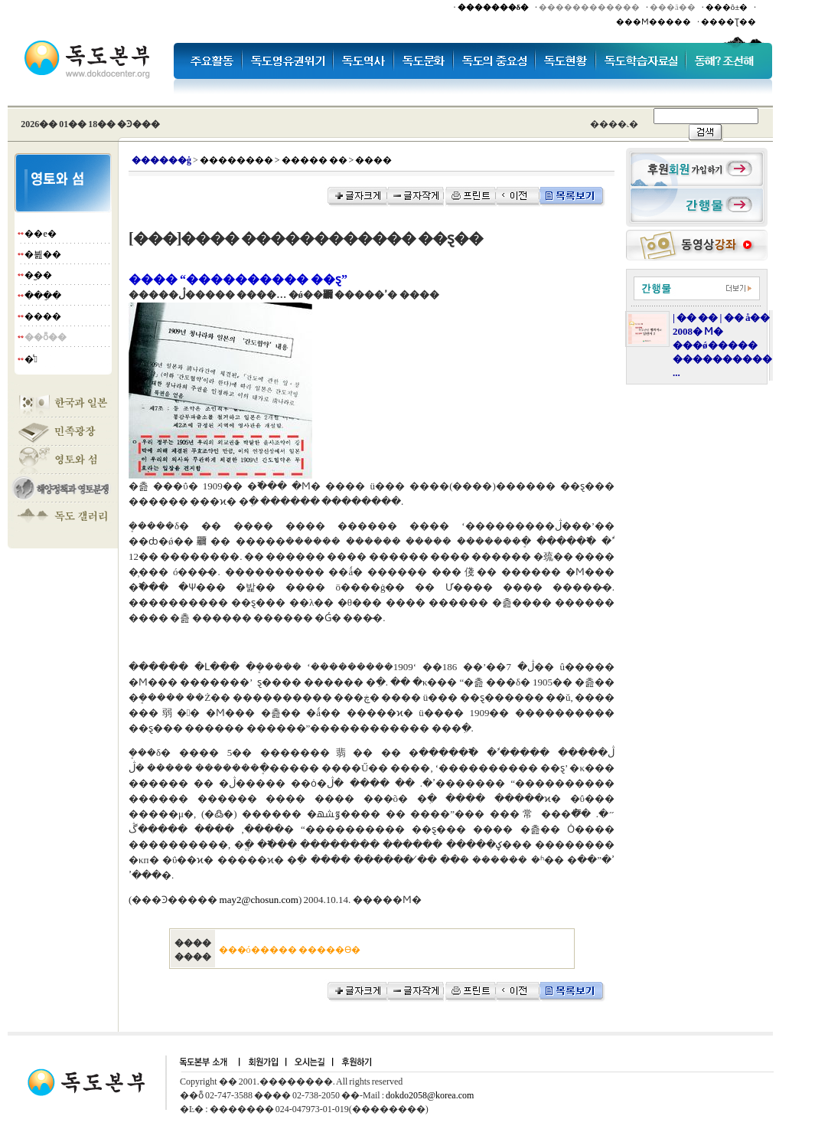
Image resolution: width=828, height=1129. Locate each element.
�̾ (30, 359)
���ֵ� (42, 295)
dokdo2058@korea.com (430, 1095)
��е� (40, 233)
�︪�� (38, 275)
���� (42, 316)
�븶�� (42, 254)
